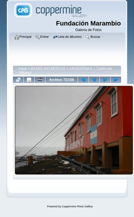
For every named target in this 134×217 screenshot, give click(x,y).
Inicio (23, 69)
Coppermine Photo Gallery (77, 206)
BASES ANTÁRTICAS (48, 69)
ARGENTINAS (80, 69)
